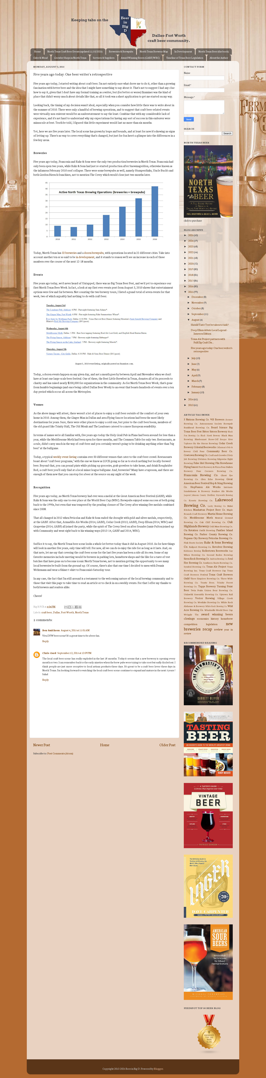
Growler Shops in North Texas (70, 57)
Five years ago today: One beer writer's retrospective (211, 349)
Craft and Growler (217, 455)
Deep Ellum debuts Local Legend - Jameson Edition (209, 331)
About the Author (219, 57)
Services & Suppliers (104, 57)
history (215, 618)
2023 (191, 246)
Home (37, 51)
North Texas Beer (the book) (213, 51)
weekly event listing (65, 457)
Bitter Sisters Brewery (214, 431)
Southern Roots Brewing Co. (218, 562)
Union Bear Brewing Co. (218, 590)
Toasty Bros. (207, 582)
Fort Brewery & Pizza (210, 466)
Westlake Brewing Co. (209, 602)
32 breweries (69, 253)
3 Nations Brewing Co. (196, 419)
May (194, 369)
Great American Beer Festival (208, 481)
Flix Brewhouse (224, 463)
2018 (191, 275)
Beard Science (219, 427)
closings (189, 618)
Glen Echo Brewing (212, 479)
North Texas (82, 612)
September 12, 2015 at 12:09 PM (74, 653)
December (198, 297)
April (195, 375)
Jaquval (187, 494)
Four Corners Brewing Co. (214, 470)
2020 (191, 263)
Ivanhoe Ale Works (222, 491)
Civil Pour (199, 451)
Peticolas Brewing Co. (221, 538)
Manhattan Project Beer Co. (209, 509)
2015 (191, 292)
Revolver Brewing (222, 547)
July (194, 358)
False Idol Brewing (204, 463)
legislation (211, 624)
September (198, 314)
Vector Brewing (205, 598)
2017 (191, 280)
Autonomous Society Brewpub (216, 423)
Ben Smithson (51, 630)
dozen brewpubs (94, 253)
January (196, 392)
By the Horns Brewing (205, 443)
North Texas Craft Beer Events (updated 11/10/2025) (75, 51)
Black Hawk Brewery (210, 435)
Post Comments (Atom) (60, 753)
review (218, 629)
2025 (191, 235)
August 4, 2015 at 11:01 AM (75, 630)
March (195, 381)
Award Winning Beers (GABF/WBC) (140, 57)
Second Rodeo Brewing (220, 554)
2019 (191, 269)
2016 (191, 286)
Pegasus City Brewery (196, 538)
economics (203, 618)
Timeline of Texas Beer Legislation (184, 57)
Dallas (56, 612)
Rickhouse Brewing (192, 550)
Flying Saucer (191, 467)
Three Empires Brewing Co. (205, 578)
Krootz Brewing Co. (201, 500)
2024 (191, 240)
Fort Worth (67, 612)
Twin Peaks (197, 590)
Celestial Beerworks (205, 447)
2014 (191, 399)
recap (207, 629)
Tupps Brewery (207, 586)
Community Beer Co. (220, 451)
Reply (45, 641)
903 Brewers (217, 419)
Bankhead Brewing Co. (197, 427)
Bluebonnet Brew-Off (206, 439)
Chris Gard (49, 653)
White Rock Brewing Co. (216, 606)
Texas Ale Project (216, 566)
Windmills (209, 609)
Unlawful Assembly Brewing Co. (201, 594)
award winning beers (217, 614)
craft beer (46, 612)
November (198, 302)
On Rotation (191, 530)
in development (85, 257)
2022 (191, 252)
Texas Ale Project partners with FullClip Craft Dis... (208, 340)
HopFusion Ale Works (205, 487)
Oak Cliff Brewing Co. (213, 522)
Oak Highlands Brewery (208, 524)
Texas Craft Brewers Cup (212, 570)
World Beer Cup (224, 609)
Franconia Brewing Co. (201, 475)
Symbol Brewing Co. (195, 566)
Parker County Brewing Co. (216, 534)
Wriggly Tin (191, 614)
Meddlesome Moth (201, 517)
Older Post (167, 744)
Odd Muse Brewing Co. (221, 526)
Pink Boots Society (193, 542)
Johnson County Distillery (203, 494)
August (196, 319)
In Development (183, 51)
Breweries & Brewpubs (121, 51)
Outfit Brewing (207, 530)
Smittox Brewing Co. (219, 558)
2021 (191, 258)
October (196, 308)
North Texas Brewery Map (154, 51)
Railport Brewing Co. (200, 546)
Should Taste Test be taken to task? (210, 324)
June (194, 364)
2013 (191, 405)
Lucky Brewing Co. (217, 505)
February (197, 386)
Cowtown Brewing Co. (196, 455)
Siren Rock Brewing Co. (196, 558)
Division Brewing (207, 458)
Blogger (158, 1068)
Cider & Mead (40, 57)
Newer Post (41, 744)
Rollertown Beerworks (215, 550)
